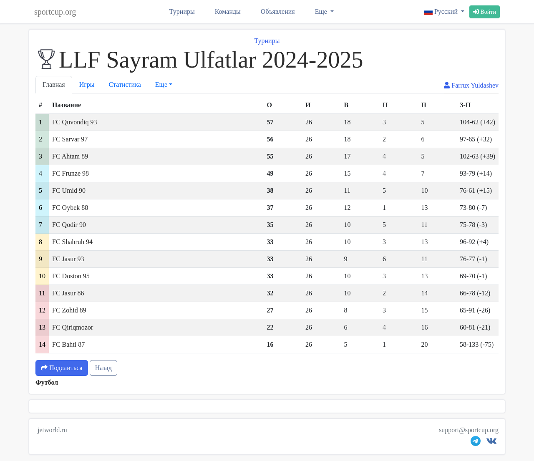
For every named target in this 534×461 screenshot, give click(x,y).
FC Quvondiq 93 (74, 122)
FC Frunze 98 (70, 173)
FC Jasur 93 (68, 258)
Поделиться (62, 367)
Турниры (182, 11)
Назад (103, 367)
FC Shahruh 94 (72, 241)
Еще (322, 11)
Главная (54, 84)
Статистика (125, 84)
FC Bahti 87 (68, 344)
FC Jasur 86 (68, 293)
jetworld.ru (52, 429)
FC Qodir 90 (69, 224)
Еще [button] (161, 84)
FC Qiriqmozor (72, 327)
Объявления (278, 11)
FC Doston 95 (71, 276)
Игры (87, 84)
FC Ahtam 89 (70, 156)
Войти (484, 12)
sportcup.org (55, 11)
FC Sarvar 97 (70, 139)
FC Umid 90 (69, 190)
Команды (228, 11)
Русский (441, 11)
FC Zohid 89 (69, 310)
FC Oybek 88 (70, 207)
